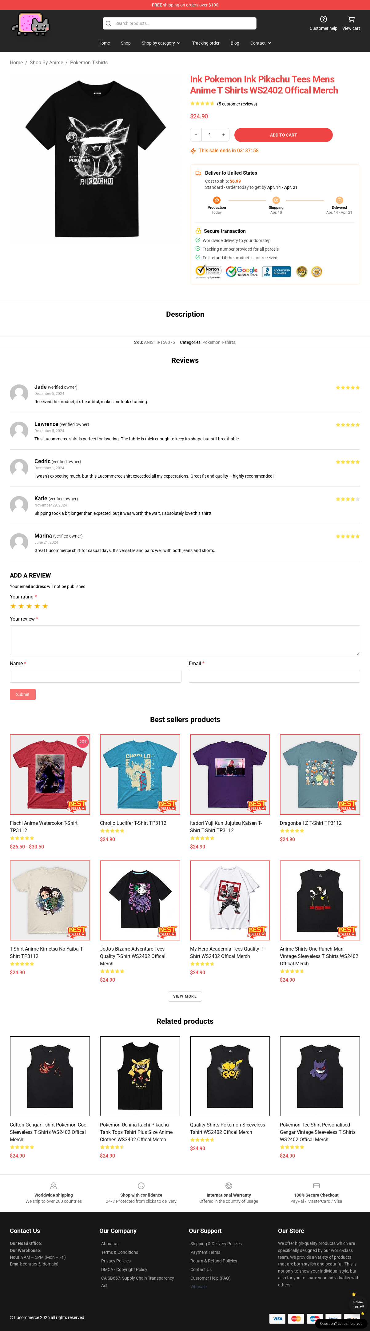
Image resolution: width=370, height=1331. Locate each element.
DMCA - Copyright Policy (124, 1269)
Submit (23, 694)
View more (185, 996)
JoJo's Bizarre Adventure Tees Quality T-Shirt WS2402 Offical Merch (132, 956)
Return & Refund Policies (213, 1260)
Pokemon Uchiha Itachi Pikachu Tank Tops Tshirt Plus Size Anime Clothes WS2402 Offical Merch (136, 1132)
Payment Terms (205, 1252)
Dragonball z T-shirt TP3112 (311, 823)
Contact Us (201, 1269)
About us (109, 1243)
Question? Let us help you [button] (341, 1323)
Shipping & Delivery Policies (216, 1243)
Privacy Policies (116, 1260)
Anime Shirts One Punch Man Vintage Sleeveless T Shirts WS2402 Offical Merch (319, 956)
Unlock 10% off (358, 1304)
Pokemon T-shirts (89, 63)
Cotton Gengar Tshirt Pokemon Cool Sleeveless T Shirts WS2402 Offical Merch (49, 1132)
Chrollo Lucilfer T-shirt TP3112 (133, 823)
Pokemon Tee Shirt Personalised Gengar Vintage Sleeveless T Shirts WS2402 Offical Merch (318, 1132)
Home (16, 63)
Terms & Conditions (119, 1252)
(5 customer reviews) (237, 103)
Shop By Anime (46, 63)
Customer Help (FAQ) (210, 1278)
